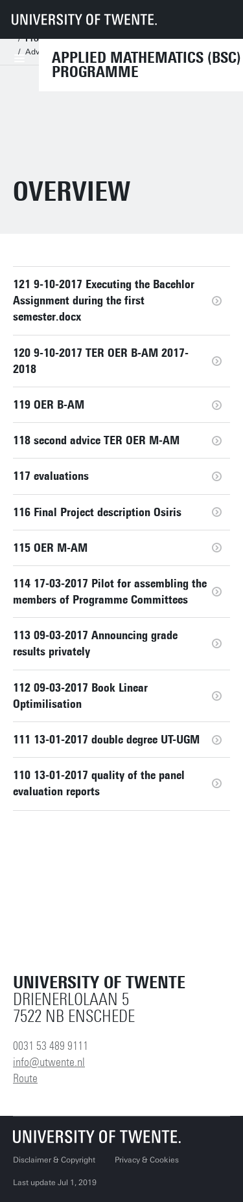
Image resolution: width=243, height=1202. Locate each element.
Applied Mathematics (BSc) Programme (146, 65)
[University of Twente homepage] (84, 19)
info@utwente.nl (49, 1062)
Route (25, 1078)
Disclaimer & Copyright (54, 1159)
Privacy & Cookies (147, 1159)
